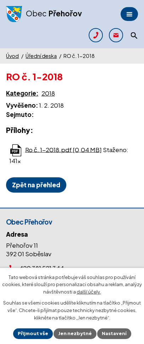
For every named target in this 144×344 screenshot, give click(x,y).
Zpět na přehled (36, 185)
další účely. (89, 292)
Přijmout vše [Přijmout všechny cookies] (33, 333)
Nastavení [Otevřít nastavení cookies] (114, 333)
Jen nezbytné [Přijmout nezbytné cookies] (75, 333)
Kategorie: (22, 93)
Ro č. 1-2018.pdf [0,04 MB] (63, 149)
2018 (48, 93)
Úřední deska (41, 56)
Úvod (12, 56)
